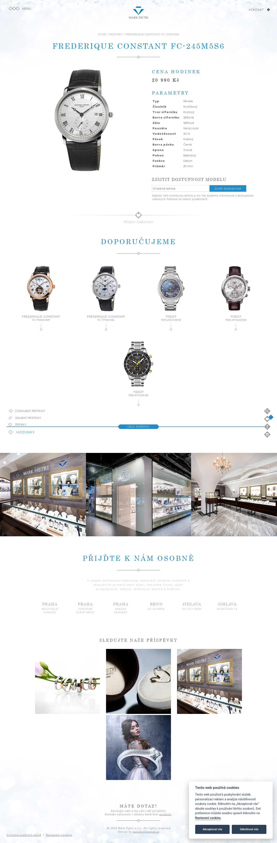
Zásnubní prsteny (30, 411)
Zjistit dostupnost (228, 188)
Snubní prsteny (28, 418)
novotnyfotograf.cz (146, 831)
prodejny (165, 814)
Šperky (21, 424)
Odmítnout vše (249, 829)
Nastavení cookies (208, 818)
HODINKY (116, 34)
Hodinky (25, 432)
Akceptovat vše (212, 829)
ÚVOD (102, 34)
